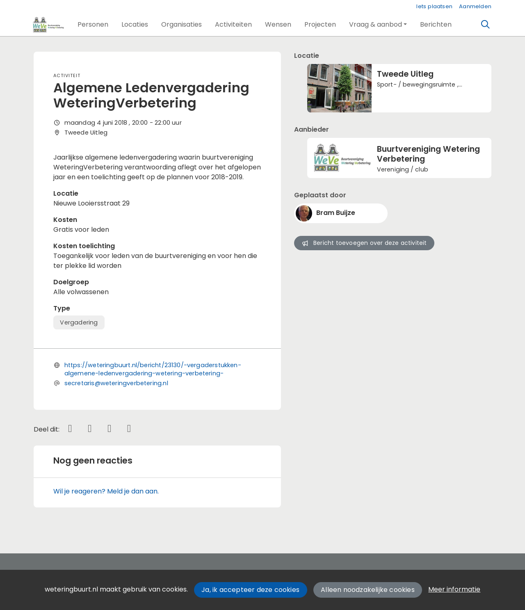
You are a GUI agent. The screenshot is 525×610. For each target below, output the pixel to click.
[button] (93, 24)
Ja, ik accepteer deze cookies (250, 589)
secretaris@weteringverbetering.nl (116, 383)
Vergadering (79, 322)
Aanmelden (475, 6)
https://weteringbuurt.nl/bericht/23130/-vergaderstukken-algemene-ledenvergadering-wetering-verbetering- (152, 369)
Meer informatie (454, 589)
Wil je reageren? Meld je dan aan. (106, 491)
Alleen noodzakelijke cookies (368, 589)
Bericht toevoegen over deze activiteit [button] (364, 243)
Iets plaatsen (434, 6)
